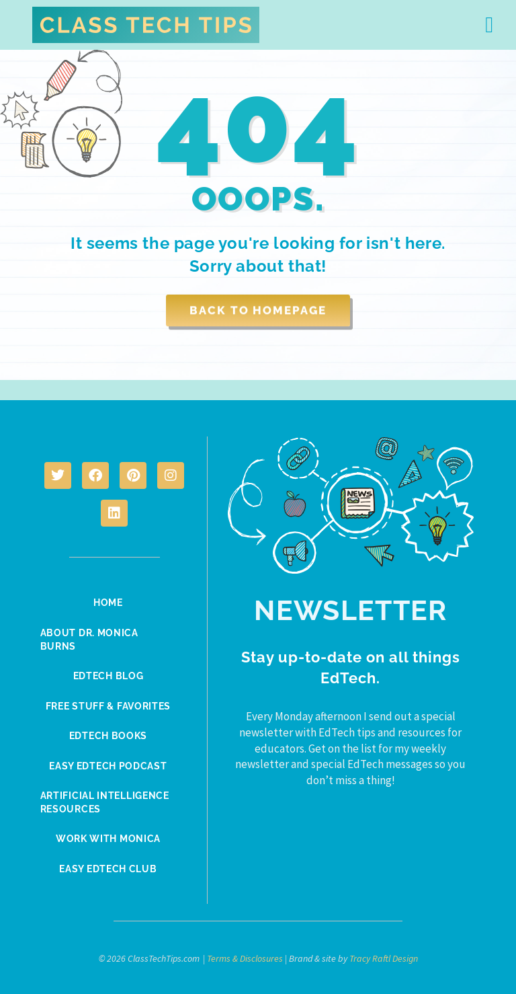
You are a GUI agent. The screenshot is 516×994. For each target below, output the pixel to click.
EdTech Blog (108, 675)
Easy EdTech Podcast (108, 764)
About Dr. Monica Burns (92, 639)
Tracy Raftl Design (383, 956)
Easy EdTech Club (108, 866)
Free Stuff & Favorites (108, 704)
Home (108, 602)
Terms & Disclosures (245, 956)
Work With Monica (108, 836)
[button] (489, 25)
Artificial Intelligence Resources (107, 800)
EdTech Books (108, 734)
